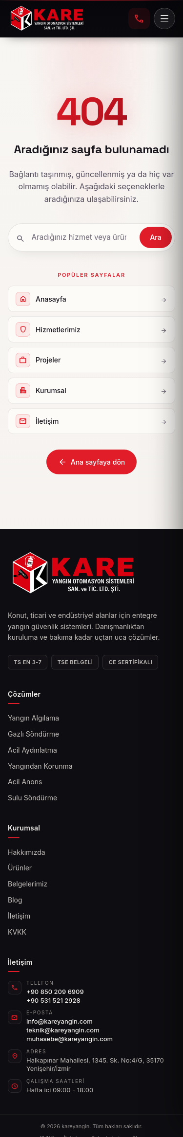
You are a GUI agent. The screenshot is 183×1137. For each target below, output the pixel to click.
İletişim (19, 916)
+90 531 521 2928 (53, 1000)
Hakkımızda (26, 852)
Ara (156, 237)
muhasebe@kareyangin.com (69, 1039)
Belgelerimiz (27, 884)
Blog (15, 900)
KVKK (17, 932)
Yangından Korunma (40, 766)
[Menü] (164, 18)
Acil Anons (25, 781)
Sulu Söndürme (32, 798)
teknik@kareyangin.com (63, 1030)
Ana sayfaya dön (91, 462)
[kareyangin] (47, 18)
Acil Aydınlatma (32, 750)
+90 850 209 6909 (55, 991)
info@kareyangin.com (59, 1021)
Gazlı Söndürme (33, 734)
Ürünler (20, 868)
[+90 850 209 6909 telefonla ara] (139, 18)
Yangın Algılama (33, 718)
